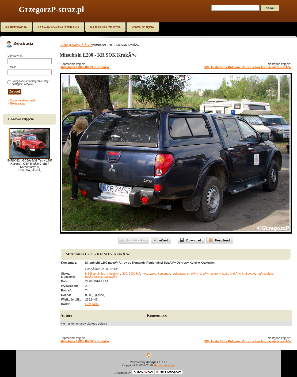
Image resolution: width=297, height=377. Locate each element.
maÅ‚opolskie (93, 276)
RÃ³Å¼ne (85, 45)
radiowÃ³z (110, 276)
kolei (225, 273)
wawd (152, 273)
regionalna (178, 273)
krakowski (248, 273)
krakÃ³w (235, 273)
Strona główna (69, 45)
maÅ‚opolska (265, 273)
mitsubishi (113, 273)
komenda (164, 273)
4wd (144, 273)
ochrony (215, 273)
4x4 (137, 273)
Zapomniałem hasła (23, 100)
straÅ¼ (204, 273)
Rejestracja (17, 103)
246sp (101, 273)
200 (131, 273)
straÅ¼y (192, 273)
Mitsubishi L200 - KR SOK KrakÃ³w (84, 67)
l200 (124, 273)
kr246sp (90, 273)
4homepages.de (164, 365)
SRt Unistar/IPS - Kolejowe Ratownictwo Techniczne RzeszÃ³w (247, 67)
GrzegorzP (92, 304)
